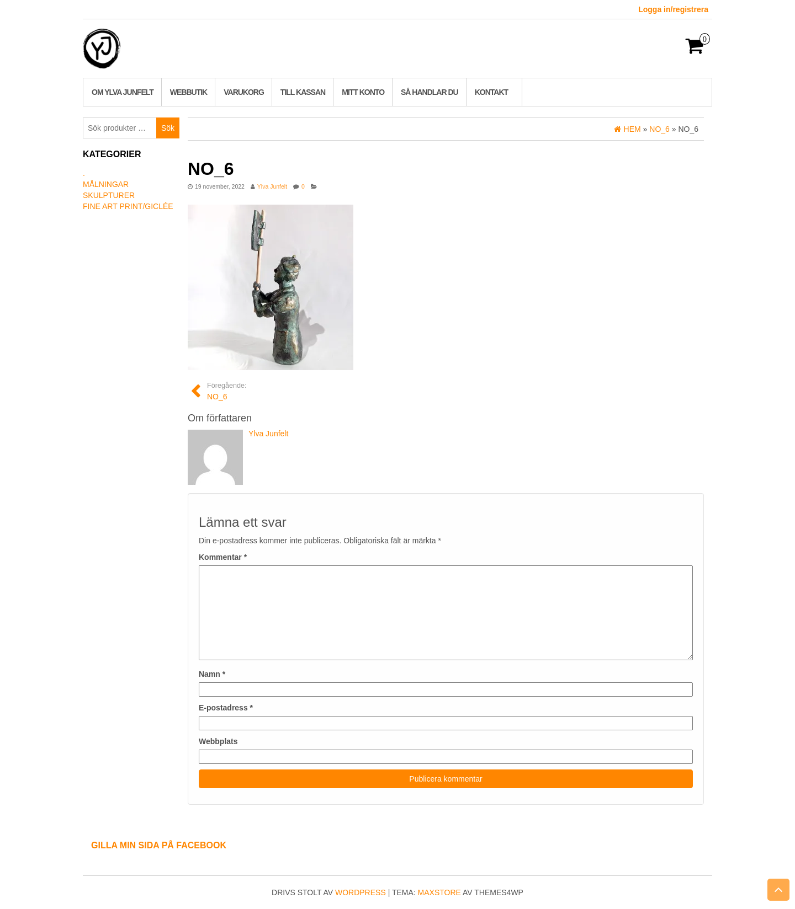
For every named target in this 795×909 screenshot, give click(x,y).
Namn (212, 674)
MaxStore (439, 892)
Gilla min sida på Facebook (158, 845)
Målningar (106, 184)
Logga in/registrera (673, 9)
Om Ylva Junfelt (122, 92)
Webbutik (188, 92)
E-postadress (226, 707)
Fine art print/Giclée (128, 206)
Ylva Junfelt (272, 186)
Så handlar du (429, 92)
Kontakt (491, 92)
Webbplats (218, 741)
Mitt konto (363, 92)
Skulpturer (109, 195)
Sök (167, 128)
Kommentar (223, 557)
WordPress (360, 892)
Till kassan (302, 92)
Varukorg (244, 92)
